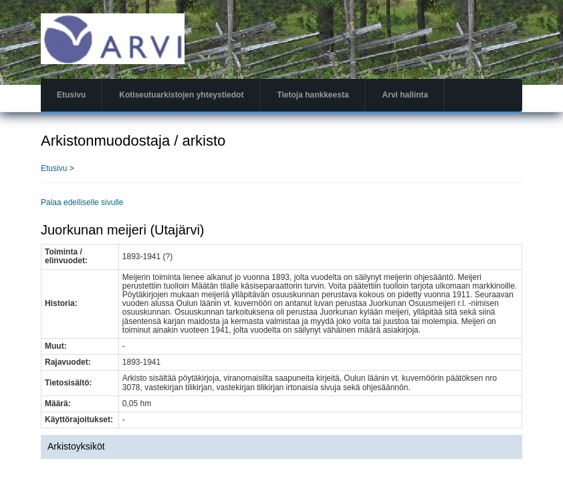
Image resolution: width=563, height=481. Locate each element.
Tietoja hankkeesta (312, 95)
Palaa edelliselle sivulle (82, 202)
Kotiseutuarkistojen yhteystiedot (181, 95)
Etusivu (71, 95)
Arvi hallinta (405, 95)
